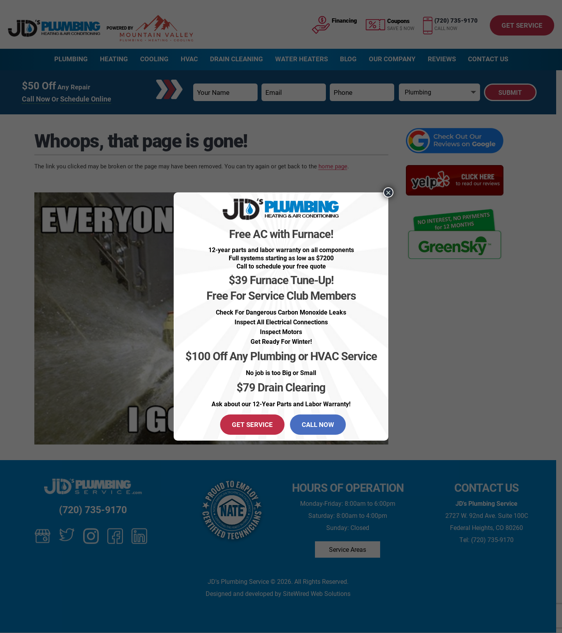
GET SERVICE (252, 424)
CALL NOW (318, 424)
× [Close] (388, 192)
